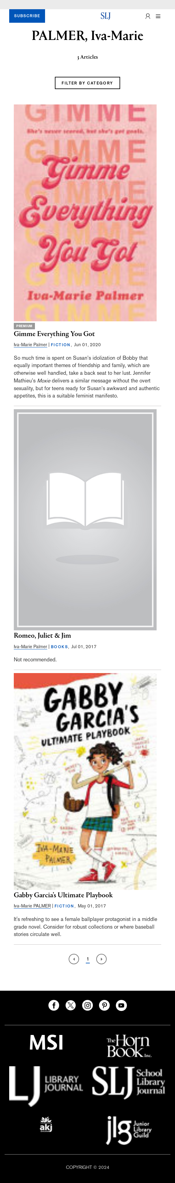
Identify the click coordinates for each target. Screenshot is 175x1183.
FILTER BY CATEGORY (87, 83)
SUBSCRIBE (27, 16)
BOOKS (59, 647)
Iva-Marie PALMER (32, 905)
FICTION (61, 345)
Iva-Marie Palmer (30, 344)
